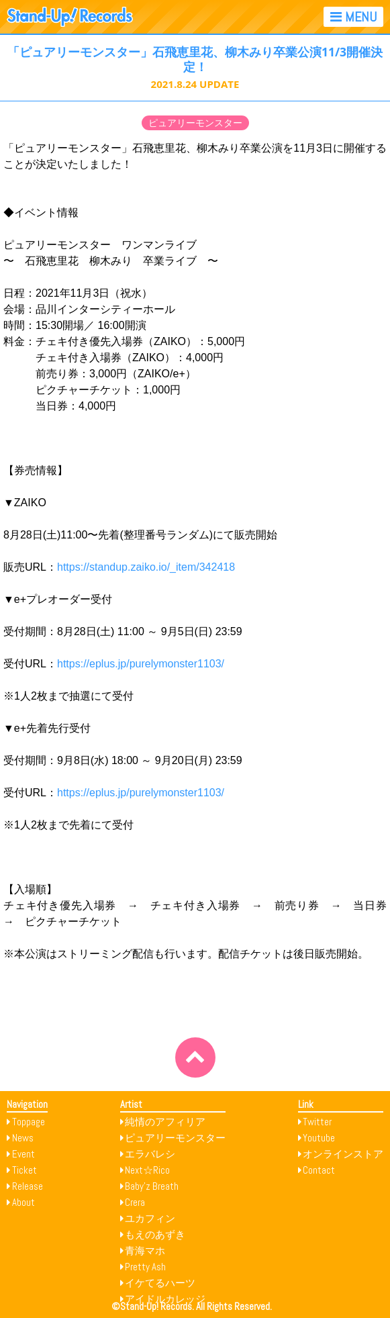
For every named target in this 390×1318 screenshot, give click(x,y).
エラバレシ (150, 1153)
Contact (319, 1170)
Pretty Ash (145, 1266)
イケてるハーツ (160, 1282)
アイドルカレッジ (165, 1298)
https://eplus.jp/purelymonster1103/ (140, 663)
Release (27, 1186)
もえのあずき (155, 1234)
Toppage (28, 1121)
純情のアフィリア (165, 1121)
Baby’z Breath (152, 1186)
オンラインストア (343, 1153)
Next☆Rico (147, 1170)
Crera (135, 1202)
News (23, 1137)
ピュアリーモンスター (195, 122)
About (23, 1202)
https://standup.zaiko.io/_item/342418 (146, 567)
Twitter (317, 1121)
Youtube (319, 1137)
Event (23, 1153)
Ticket (24, 1170)
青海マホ (145, 1250)
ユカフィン (150, 1218)
